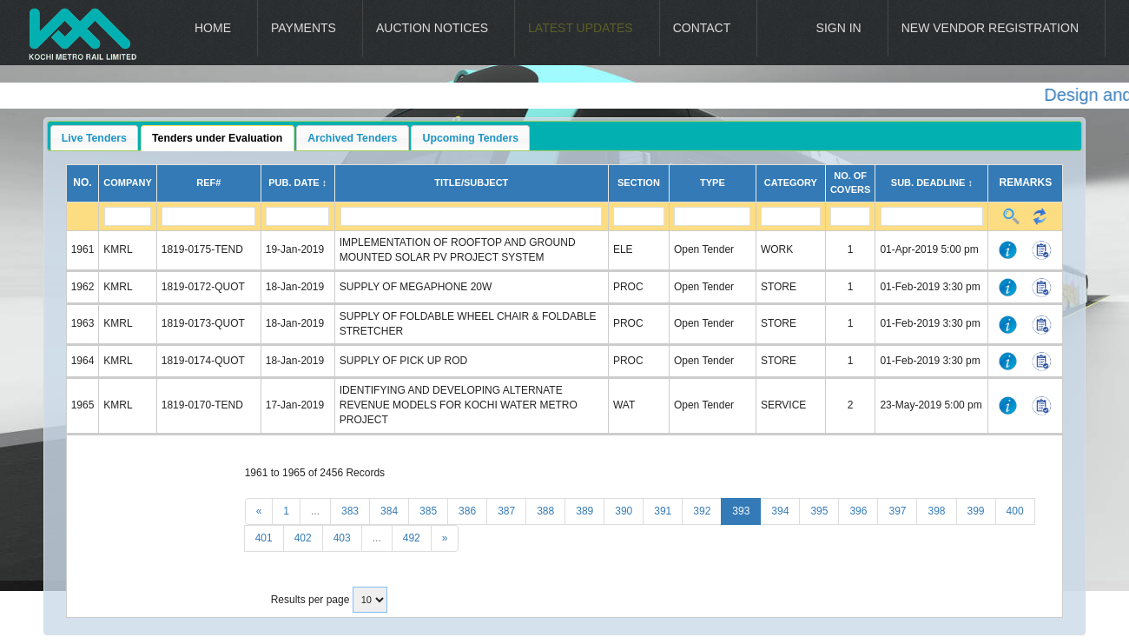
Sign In (839, 28)
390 (623, 511)
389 (584, 511)
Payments (303, 28)
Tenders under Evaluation (217, 138)
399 (976, 511)
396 (858, 511)
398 (936, 511)
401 (264, 538)
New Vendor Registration (990, 28)
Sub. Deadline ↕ (932, 182)
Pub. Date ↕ (297, 182)
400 (1015, 511)
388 (545, 511)
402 (303, 538)
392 (701, 511)
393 (740, 511)
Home (213, 28)
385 (428, 511)
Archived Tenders (352, 138)
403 (342, 538)
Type (712, 182)
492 (411, 538)
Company (127, 182)
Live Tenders (94, 138)
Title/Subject (471, 182)
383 (350, 511)
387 (506, 511)
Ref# (208, 182)
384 (389, 511)
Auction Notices (432, 28)
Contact (702, 28)
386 (467, 511)
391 (662, 511)
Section (638, 182)
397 (897, 511)
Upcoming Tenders (471, 138)
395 (819, 511)
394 (780, 511)
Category (790, 182)
